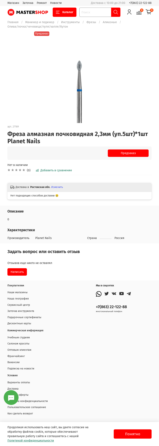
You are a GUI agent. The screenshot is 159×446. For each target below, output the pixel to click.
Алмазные (110, 22)
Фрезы (91, 22)
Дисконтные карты (19, 323)
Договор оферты (18, 394)
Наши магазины (17, 292)
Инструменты (70, 22)
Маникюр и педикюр (39, 22)
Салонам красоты (18, 343)
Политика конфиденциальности (27, 401)
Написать (17, 272)
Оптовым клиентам (19, 349)
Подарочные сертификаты (24, 317)
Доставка (13, 388)
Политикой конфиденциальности (30, 440)
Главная (13, 22)
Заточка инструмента (20, 311)
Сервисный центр (18, 305)
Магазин (13, 3)
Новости (56, 3)
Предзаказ (128, 153)
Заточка (27, 3)
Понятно (132, 434)
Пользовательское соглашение (26, 407)
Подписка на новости (20, 368)
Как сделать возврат (20, 413)
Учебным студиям (18, 337)
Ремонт (42, 3)
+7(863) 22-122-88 (140, 3)
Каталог (64, 12)
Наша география (18, 298)
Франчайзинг (16, 356)
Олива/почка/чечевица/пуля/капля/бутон (37, 26)
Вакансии (13, 362)
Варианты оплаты (18, 382)
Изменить (57, 187)
